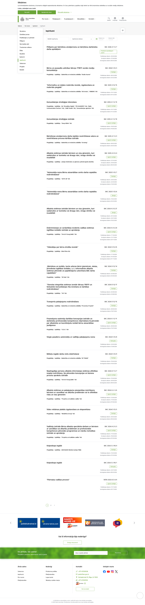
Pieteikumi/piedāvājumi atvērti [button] (107, 51)
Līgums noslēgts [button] (111, 106)
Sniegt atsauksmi (72, 542)
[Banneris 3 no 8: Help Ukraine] (50, 523)
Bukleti (22, 70)
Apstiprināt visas (47, 12)
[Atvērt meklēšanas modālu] (109, 19)
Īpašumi (22, 57)
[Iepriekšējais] (10, 523)
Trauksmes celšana (26, 47)
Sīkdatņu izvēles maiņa (53, 580)
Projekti (22, 66)
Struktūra (23, 31)
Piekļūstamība (22, 580)
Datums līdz (111, 38)
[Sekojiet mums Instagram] (112, 571)
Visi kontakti (85, 589)
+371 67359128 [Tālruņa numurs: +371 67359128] (83, 571)
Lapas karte (49, 577)
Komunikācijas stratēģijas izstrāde (60, 119)
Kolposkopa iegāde (54, 446)
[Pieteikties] (118, 553)
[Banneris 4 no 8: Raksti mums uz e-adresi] (72, 523)
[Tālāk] (134, 523)
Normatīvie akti (24, 44)
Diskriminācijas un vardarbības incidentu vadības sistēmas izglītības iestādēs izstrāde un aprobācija (70, 229)
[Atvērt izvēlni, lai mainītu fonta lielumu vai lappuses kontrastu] (122, 19)
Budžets (22, 54)
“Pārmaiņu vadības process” (58, 480)
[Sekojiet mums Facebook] (104, 571)
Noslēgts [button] (113, 72)
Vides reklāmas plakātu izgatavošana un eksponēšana (68, 409)
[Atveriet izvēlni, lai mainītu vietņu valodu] (115, 19)
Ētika (21, 50)
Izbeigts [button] (114, 195)
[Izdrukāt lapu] (123, 30)
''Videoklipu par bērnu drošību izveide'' (62, 247)
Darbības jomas (24, 34)
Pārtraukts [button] (113, 341)
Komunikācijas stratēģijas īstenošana (62, 102)
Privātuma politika (51, 571)
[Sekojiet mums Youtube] (108, 571)
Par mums (21, 577)
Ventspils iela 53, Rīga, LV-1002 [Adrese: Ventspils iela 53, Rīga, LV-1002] (88, 577)
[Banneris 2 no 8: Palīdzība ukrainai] (27, 523)
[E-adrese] (79, 583)
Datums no (101, 38)
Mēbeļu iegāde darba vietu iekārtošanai (63, 354)
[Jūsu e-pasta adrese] (91, 553)
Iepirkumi (23, 60)
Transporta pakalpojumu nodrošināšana (63, 302)
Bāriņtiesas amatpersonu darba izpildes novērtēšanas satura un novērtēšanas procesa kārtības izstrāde (72, 137)
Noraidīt (27, 12)
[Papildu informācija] (85, 583)
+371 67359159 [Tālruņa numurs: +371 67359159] (83, 580)
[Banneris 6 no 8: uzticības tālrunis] (117, 523)
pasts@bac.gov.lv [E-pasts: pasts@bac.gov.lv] (83, 574)
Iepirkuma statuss (77, 39)
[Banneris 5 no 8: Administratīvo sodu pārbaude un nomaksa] (95, 523)
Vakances (23, 63)
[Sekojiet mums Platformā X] (116, 571)
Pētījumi (22, 41)
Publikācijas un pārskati (27, 38)
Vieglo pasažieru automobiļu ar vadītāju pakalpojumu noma (71, 337)
